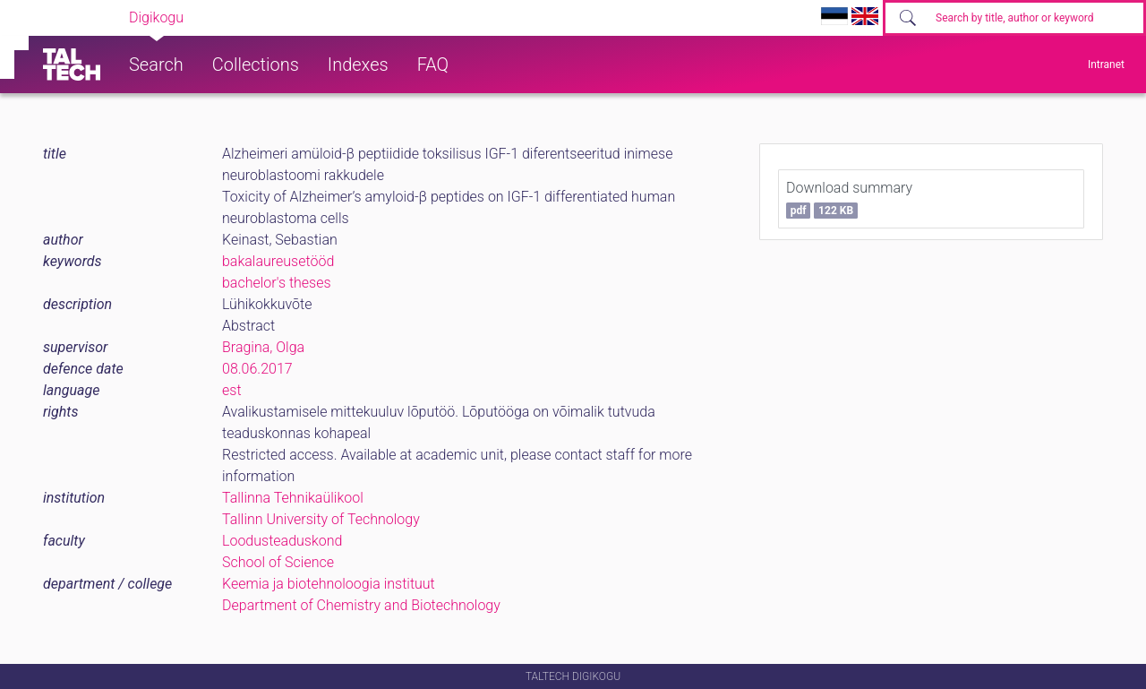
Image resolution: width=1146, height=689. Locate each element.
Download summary (849, 199)
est (232, 390)
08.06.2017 (257, 368)
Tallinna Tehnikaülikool (292, 497)
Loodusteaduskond (282, 540)
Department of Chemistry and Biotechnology (361, 605)
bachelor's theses (276, 282)
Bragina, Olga (263, 347)
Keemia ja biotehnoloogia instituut (328, 583)
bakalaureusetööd (278, 261)
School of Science (278, 562)
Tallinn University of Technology (321, 519)
